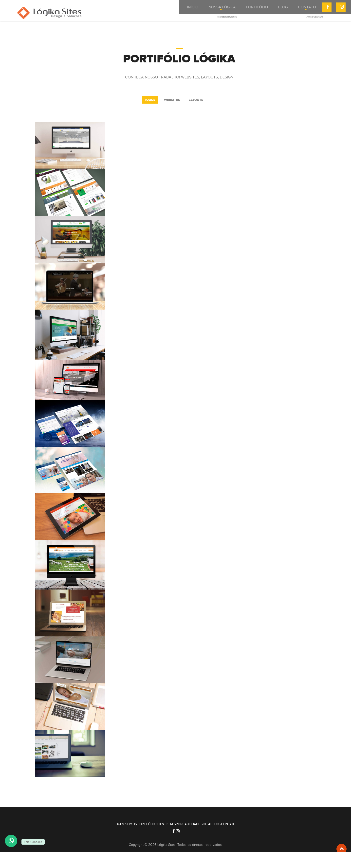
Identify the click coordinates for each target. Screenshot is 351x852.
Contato (294, 9)
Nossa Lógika (211, 9)
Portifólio (244, 9)
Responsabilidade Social (194, 820)
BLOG (270, 9)
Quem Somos (110, 820)
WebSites (172, 100)
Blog (226, 820)
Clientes (159, 820)
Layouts (196, 100)
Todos (149, 100)
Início (182, 9)
